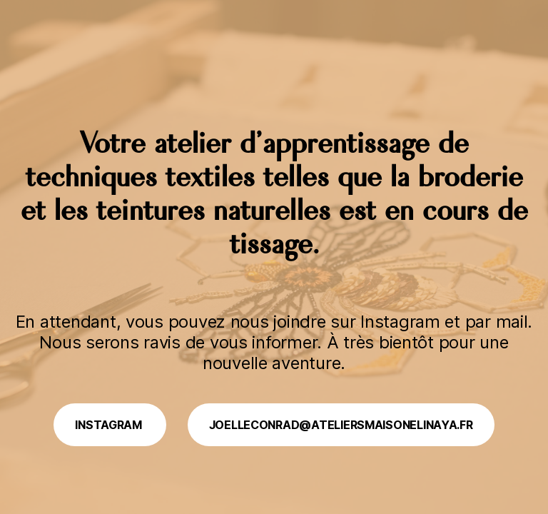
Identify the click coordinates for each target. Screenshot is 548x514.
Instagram (109, 425)
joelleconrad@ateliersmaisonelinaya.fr (341, 425)
